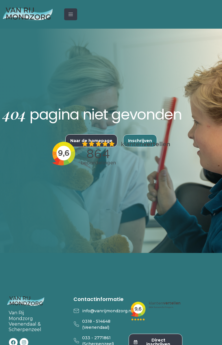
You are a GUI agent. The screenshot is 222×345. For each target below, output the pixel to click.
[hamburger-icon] (70, 14)
